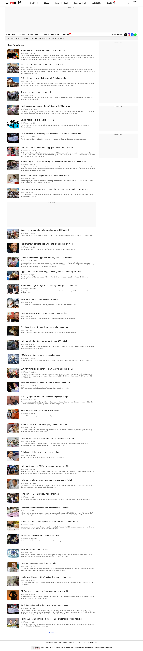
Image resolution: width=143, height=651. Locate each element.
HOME (8, 34)
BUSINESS (22, 34)
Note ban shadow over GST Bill (34, 549)
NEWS (14, 34)
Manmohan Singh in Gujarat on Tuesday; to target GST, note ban (49, 285)
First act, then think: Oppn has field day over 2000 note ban (46, 258)
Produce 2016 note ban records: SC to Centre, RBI (42, 64)
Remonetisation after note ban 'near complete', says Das (46, 508)
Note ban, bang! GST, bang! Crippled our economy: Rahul (45, 383)
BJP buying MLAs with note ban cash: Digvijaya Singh (44, 397)
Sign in (135, 1)
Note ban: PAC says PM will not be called (39, 563)
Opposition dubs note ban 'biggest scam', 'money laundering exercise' (51, 272)
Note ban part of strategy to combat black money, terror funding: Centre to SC (55, 189)
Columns (34, 38)
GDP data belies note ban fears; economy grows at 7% (45, 591)
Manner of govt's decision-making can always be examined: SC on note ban (54, 161)
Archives (61, 38)
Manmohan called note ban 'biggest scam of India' (43, 50)
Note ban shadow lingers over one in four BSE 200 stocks (46, 341)
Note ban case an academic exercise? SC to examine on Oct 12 (49, 438)
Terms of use (100, 647)
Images (26, 38)
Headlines (10, 38)
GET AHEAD (55, 34)
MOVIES (30, 34)
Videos (83, 642)
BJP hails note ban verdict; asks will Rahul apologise (44, 78)
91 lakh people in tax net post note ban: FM (40, 535)
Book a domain (63, 642)
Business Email (80, 3)
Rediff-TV (111, 3)
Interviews (43, 38)
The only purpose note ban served (36, 92)
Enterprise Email (61, 3)
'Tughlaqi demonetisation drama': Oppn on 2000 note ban (46, 106)
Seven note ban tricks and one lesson (37, 120)
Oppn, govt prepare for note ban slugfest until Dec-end (45, 230)
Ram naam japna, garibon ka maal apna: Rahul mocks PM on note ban (52, 619)
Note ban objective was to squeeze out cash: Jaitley (44, 313)
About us (93, 647)
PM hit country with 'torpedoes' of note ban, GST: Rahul (45, 175)
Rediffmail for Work (51, 642)
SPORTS (46, 34)
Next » (51, 633)
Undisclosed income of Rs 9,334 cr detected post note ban (46, 577)
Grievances (108, 647)
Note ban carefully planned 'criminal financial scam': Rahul (46, 480)
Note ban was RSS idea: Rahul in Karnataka (40, 410)
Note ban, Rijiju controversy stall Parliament (40, 494)
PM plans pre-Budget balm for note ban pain (40, 355)
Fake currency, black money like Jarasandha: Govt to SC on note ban (51, 134)
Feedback (87, 647)
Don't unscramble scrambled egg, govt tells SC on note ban (47, 148)
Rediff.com (48, 647)
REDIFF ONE (65, 34)
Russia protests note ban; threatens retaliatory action (44, 327)
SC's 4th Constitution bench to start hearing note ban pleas (47, 369)
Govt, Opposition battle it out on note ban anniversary (44, 605)
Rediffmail (34, 3)
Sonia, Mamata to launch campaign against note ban (44, 424)
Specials (52, 38)
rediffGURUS (96, 3)
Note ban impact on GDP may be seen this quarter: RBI (45, 466)
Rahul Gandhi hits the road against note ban (40, 452)
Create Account (133, 4)
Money (47, 3)
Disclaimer (66, 647)
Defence (19, 38)
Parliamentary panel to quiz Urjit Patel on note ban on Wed (47, 244)
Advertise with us (57, 647)
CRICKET (38, 34)
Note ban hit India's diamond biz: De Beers (39, 299)
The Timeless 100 (92, 642)
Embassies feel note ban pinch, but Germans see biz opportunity (49, 522)
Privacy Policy (74, 647)
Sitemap (81, 647)
